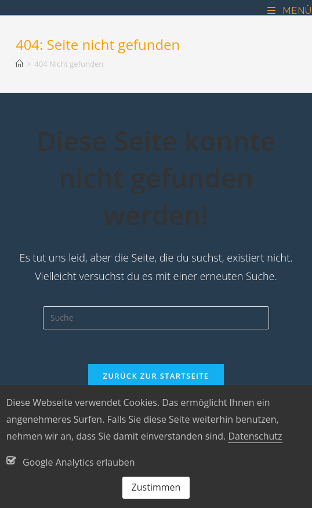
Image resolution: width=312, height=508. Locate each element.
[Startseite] (19, 64)
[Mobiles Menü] (289, 10)
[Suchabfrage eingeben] (156, 317)
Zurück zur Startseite (156, 376)
